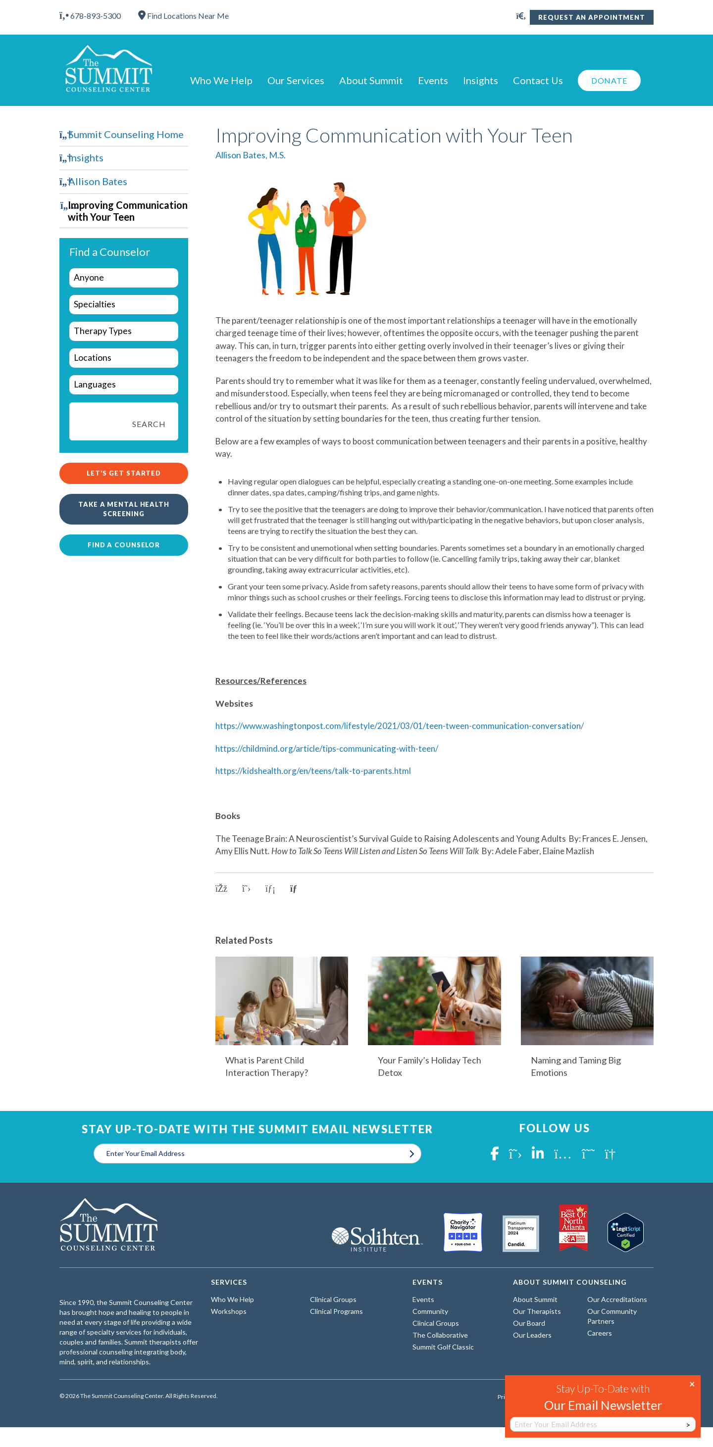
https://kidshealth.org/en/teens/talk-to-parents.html (313, 771)
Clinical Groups (333, 1299)
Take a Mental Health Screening (123, 509)
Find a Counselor (124, 545)
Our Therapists (537, 1311)
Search (148, 424)
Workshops (229, 1311)
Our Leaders (532, 1335)
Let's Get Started (124, 473)
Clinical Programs (336, 1311)
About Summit (371, 80)
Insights (480, 80)
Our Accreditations (617, 1299)
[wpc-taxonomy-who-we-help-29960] (123, 278)
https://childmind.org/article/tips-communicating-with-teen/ (326, 748)
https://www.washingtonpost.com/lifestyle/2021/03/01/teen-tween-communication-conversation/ (399, 726)
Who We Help (221, 80)
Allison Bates (97, 181)
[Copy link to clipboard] (297, 888)
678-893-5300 (90, 15)
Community (430, 1311)
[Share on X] (246, 889)
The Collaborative (440, 1335)
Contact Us (538, 80)
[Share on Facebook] (221, 889)
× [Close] (692, 1383)
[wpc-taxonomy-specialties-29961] (123, 304)
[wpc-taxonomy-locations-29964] (123, 358)
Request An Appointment (591, 17)
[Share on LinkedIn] (270, 889)
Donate (609, 80)
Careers (599, 1333)
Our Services (295, 80)
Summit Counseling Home (126, 134)
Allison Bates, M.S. (250, 154)
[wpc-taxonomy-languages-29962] (123, 384)
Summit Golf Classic (443, 1347)
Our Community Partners (612, 1316)
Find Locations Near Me (183, 15)
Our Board (529, 1323)
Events (433, 80)
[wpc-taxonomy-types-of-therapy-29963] (123, 331)
